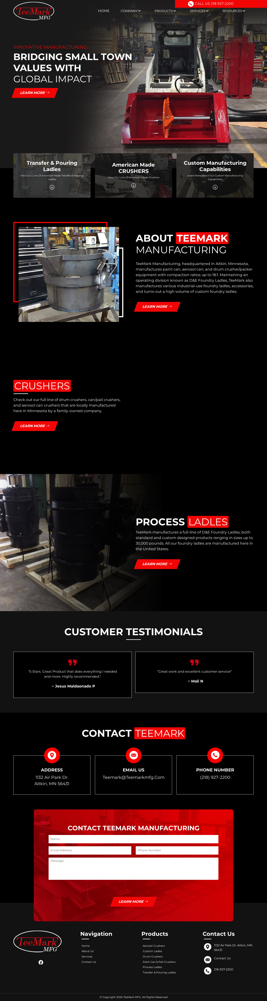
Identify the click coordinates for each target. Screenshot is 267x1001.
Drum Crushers (153, 956)
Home (104, 11)
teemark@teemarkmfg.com (133, 777)
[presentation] (77, 889)
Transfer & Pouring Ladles (159, 972)
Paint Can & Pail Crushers (159, 962)
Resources (233, 11)
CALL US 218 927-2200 (211, 4)
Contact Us (89, 962)
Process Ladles (152, 967)
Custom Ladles (152, 951)
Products (165, 11)
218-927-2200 (223, 969)
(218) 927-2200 (215, 777)
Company (131, 11)
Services (199, 11)
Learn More (34, 93)
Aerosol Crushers (154, 945)
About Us (88, 951)
